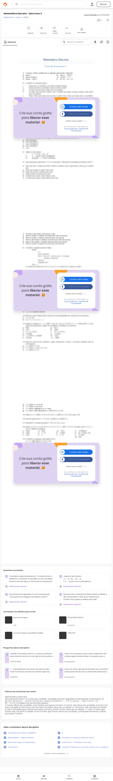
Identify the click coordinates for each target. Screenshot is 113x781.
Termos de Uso (70, 128)
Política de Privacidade (79, 129)
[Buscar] (45, 4)
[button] (76, 106)
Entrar (103, 4)
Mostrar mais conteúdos (56, 753)
